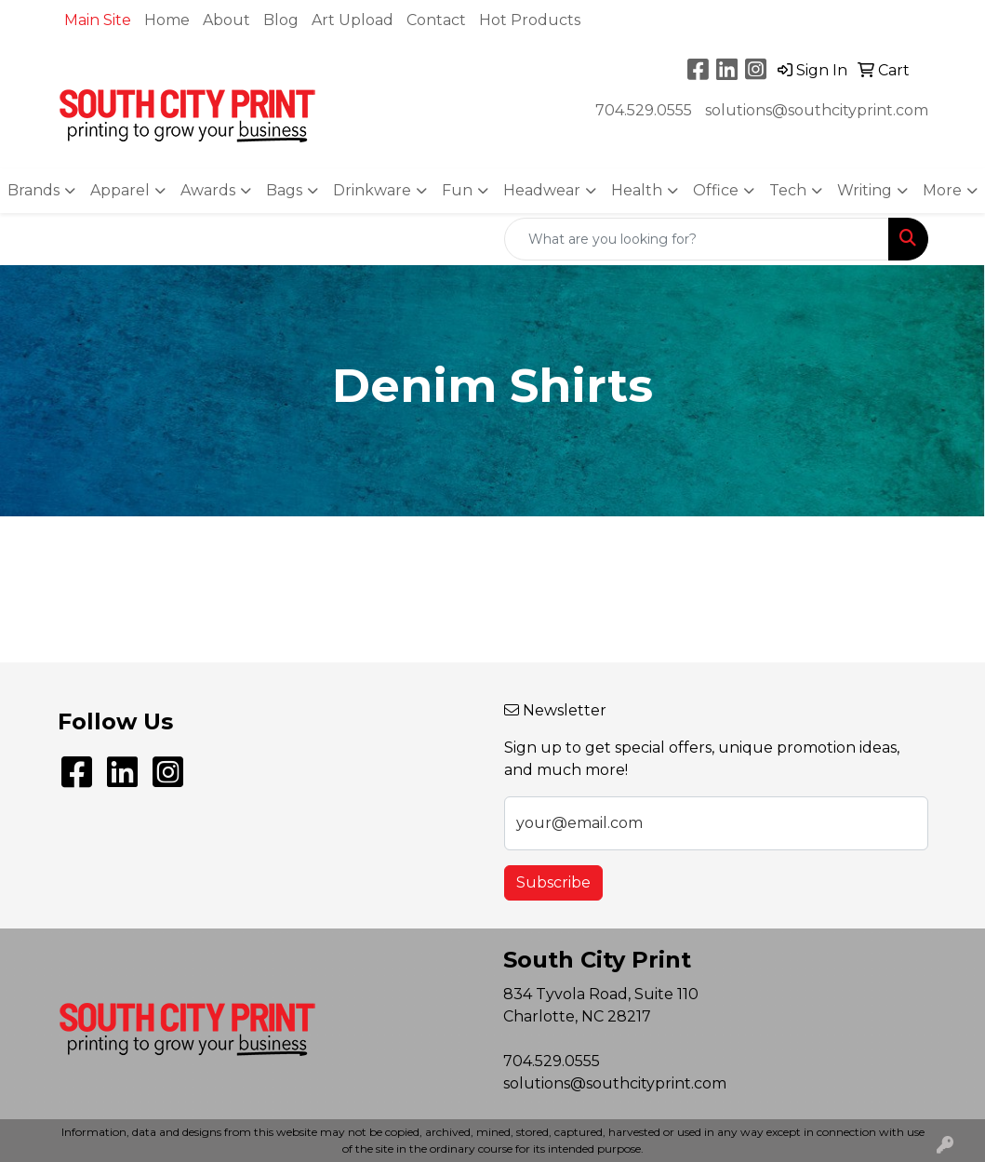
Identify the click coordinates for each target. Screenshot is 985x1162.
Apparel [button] (120, 190)
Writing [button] (864, 190)
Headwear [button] (541, 190)
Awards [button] (207, 190)
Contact (436, 20)
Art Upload (352, 20)
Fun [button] (457, 190)
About (226, 20)
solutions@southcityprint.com (816, 110)
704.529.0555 (643, 110)
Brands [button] (33, 190)
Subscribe (553, 882)
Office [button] (716, 190)
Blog (281, 20)
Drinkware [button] (372, 190)
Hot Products (529, 20)
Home (167, 20)
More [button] (942, 190)
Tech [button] (787, 190)
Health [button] (636, 190)
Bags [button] (284, 190)
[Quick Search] (696, 239)
